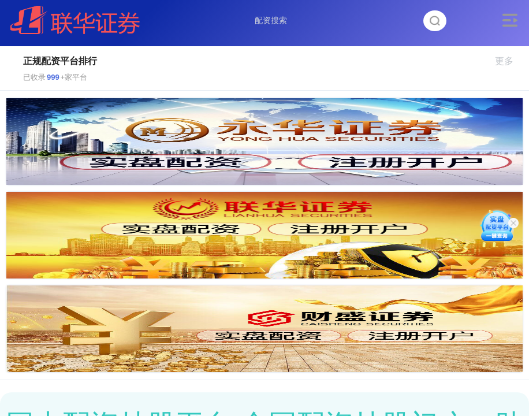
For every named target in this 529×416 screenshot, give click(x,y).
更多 (509, 61)
